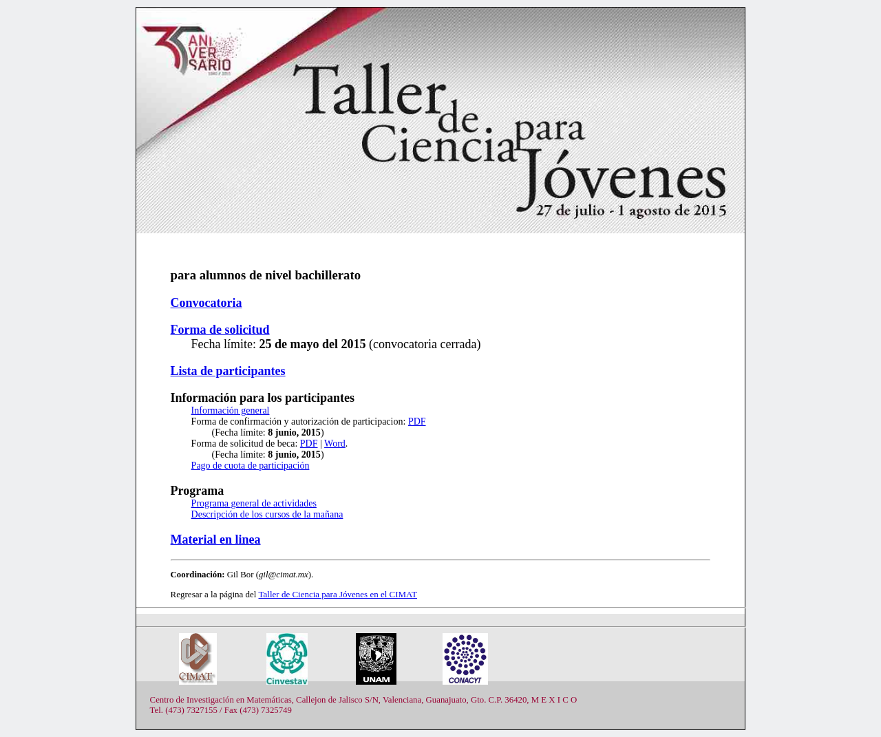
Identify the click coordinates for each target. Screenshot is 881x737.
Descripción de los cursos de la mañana (267, 514)
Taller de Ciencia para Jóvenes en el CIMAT (338, 594)
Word (335, 443)
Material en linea (216, 539)
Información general (230, 410)
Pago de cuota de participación (250, 465)
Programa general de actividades (254, 503)
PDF (417, 421)
